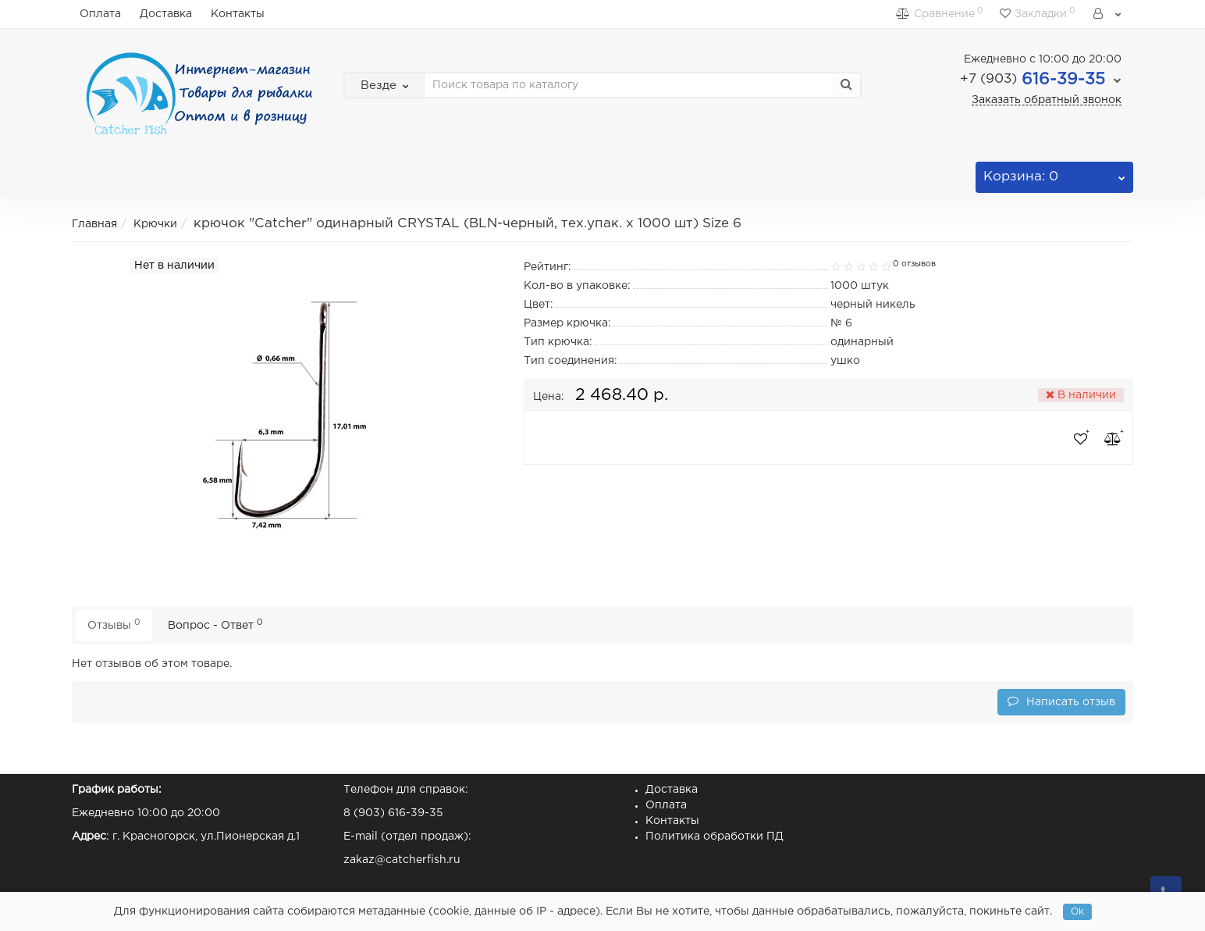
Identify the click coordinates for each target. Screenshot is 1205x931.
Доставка (166, 14)
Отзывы (113, 624)
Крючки (155, 224)
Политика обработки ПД (714, 836)
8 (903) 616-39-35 (393, 813)
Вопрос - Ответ (215, 624)
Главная (94, 224)
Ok (1077, 912)
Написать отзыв (1061, 701)
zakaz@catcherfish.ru (401, 860)
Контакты (238, 14)
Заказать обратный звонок (1046, 100)
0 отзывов (914, 264)
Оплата (100, 14)
